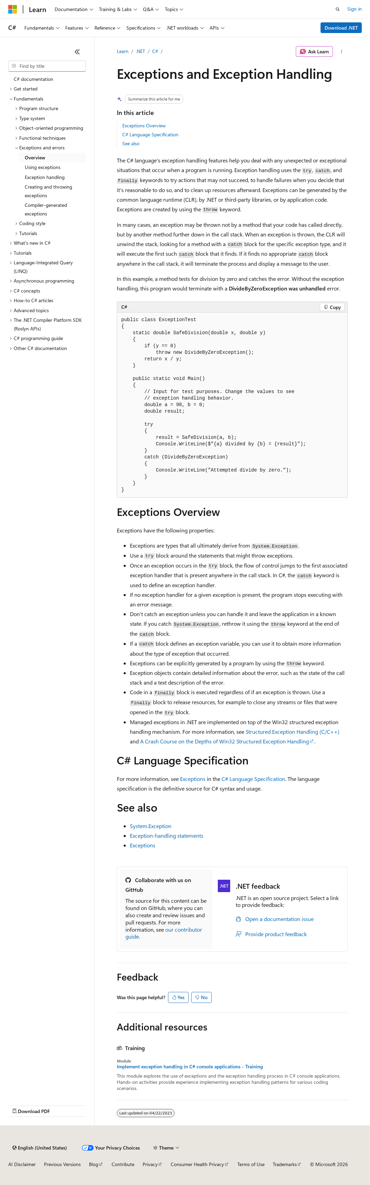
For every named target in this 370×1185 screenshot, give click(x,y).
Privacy (150, 1164)
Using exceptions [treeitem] (42, 167)
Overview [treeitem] (35, 157)
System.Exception (150, 825)
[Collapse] (77, 51)
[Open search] (338, 9)
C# (155, 51)
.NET (140, 51)
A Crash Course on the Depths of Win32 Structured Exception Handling (224, 741)
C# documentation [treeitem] (33, 79)
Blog (93, 1164)
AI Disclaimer (22, 1164)
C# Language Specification (150, 134)
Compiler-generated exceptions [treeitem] (46, 209)
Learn (122, 51)
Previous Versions (62, 1164)
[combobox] (47, 66)
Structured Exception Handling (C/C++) (292, 731)
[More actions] (342, 51)
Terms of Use (251, 1164)
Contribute (123, 1164)
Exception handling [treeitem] (45, 177)
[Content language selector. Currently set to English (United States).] (39, 1147)
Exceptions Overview (144, 125)
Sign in (354, 9)
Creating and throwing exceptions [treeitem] (48, 191)
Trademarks (285, 1164)
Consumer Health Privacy (197, 1164)
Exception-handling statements (166, 835)
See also (130, 143)
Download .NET (341, 27)
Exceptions (192, 778)
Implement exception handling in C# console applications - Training (190, 1067)
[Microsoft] (12, 9)
